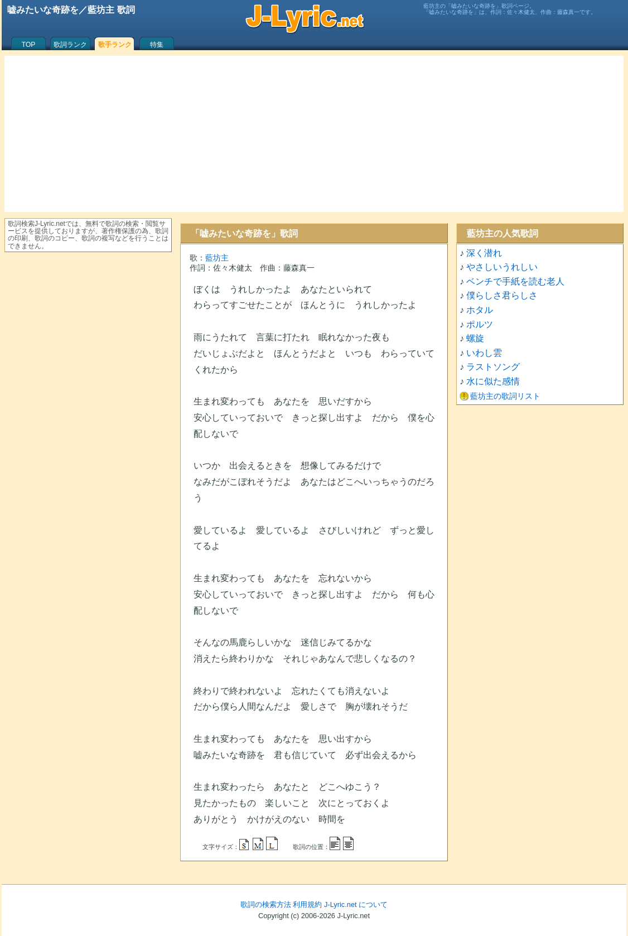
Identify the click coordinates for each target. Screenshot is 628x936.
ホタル (479, 310)
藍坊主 (217, 257)
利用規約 (307, 904)
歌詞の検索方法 (265, 904)
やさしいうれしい (502, 267)
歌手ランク (115, 45)
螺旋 (475, 338)
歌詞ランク (70, 45)
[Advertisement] (314, 134)
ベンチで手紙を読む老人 (515, 281)
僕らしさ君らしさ (502, 295)
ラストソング (493, 366)
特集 (156, 45)
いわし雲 (484, 353)
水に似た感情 (493, 381)
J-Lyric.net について (356, 904)
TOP (28, 45)
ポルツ (479, 324)
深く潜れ (484, 253)
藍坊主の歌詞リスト (505, 396)
